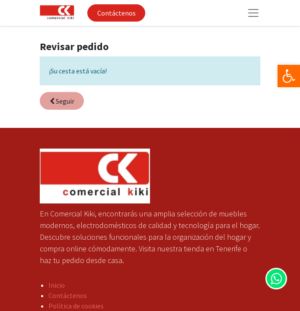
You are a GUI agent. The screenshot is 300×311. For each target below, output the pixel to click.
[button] (62, 100)
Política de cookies (76, 305)
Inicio (56, 285)
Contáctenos (116, 13)
